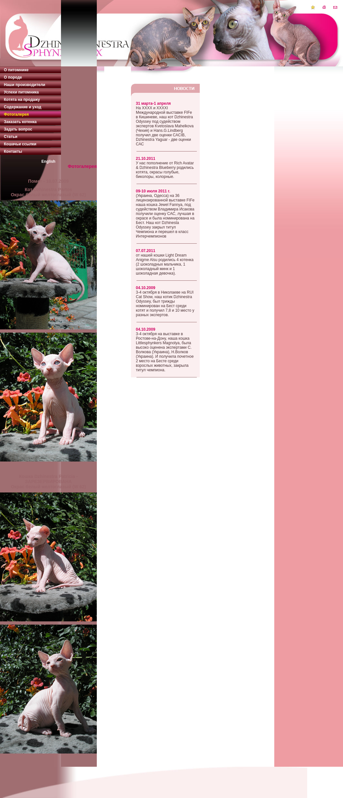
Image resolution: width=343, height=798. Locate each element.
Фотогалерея (16, 114)
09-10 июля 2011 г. (153, 191)
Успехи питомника (21, 92)
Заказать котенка (20, 122)
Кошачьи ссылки (20, 144)
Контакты (13, 151)
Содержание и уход (22, 107)
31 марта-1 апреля (153, 103)
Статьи (10, 136)
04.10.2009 (145, 288)
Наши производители (24, 85)
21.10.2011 (145, 158)
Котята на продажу (22, 99)
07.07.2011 (145, 250)
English (48, 161)
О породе (13, 77)
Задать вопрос (18, 129)
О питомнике (16, 70)
